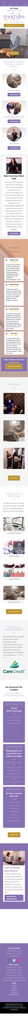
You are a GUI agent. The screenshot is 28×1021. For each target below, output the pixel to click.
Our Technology (14, 611)
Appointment (14, 994)
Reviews (14, 990)
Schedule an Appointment (12, 898)
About (14, 988)
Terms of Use (16, 1006)
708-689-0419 (14, 10)
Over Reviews (14, 366)
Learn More (14, 53)
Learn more (14, 94)
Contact (14, 992)
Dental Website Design (17, 1007)
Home (14, 985)
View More (14, 478)
